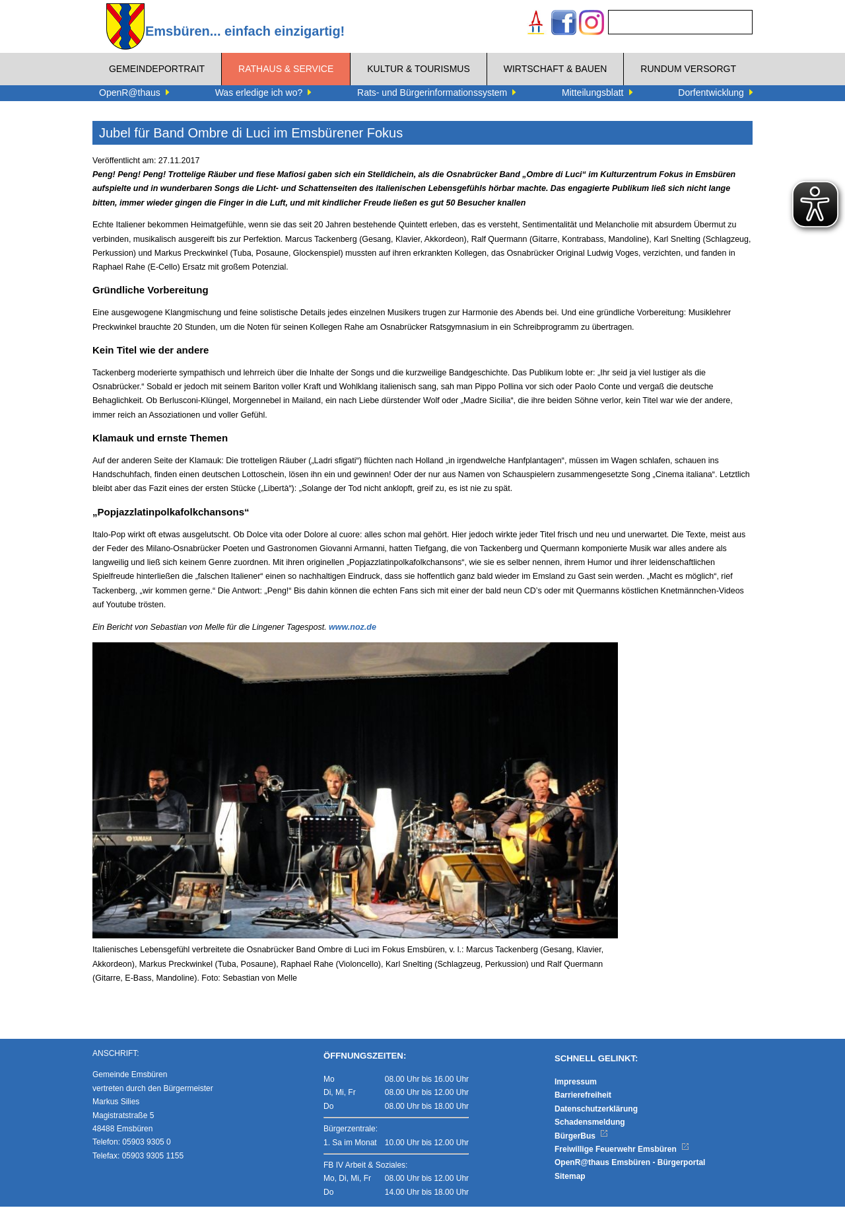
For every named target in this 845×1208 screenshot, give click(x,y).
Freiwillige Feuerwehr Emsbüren (622, 1150)
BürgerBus (581, 1137)
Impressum (576, 1083)
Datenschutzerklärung (596, 1110)
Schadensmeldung (590, 1123)
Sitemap (570, 1177)
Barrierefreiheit (583, 1097)
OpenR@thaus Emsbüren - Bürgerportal (630, 1164)
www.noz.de (352, 627)
